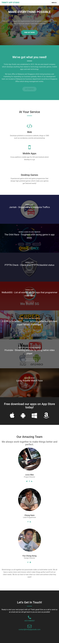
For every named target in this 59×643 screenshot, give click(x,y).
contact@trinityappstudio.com (29, 629)
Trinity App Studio (10, 2)
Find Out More (29, 32)
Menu (54, 3)
